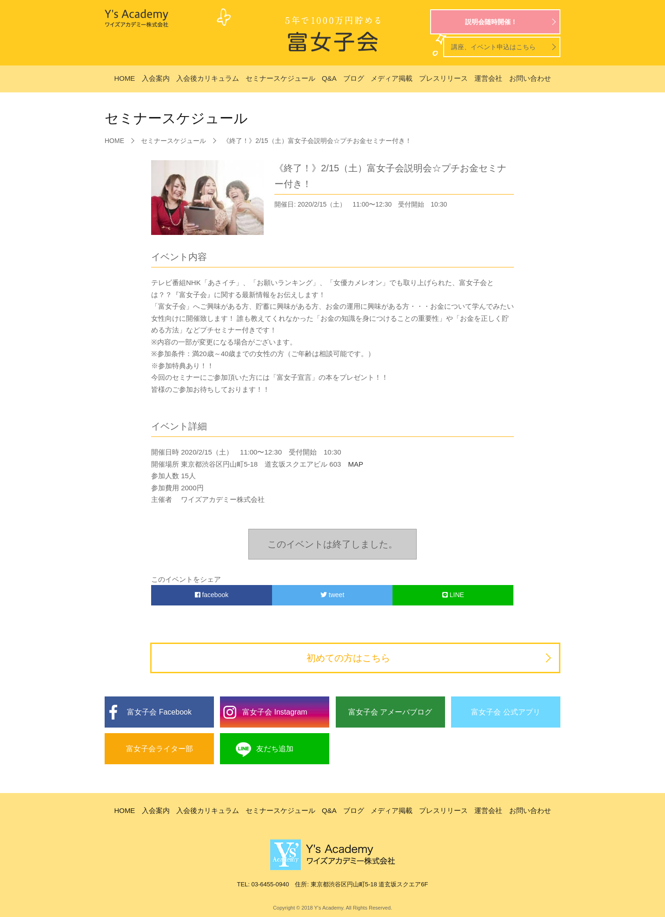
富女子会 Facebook (159, 712)
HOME (124, 78)
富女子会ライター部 (159, 749)
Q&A (329, 78)
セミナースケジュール (280, 78)
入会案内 (156, 78)
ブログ (353, 78)
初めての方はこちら (348, 658)
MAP (352, 464)
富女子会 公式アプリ (505, 712)
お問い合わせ (530, 78)
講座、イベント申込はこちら (493, 47)
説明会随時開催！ (491, 22)
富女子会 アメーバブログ (390, 712)
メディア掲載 (391, 78)
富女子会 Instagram (274, 712)
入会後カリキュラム (207, 78)
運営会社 (488, 78)
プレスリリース (443, 78)
